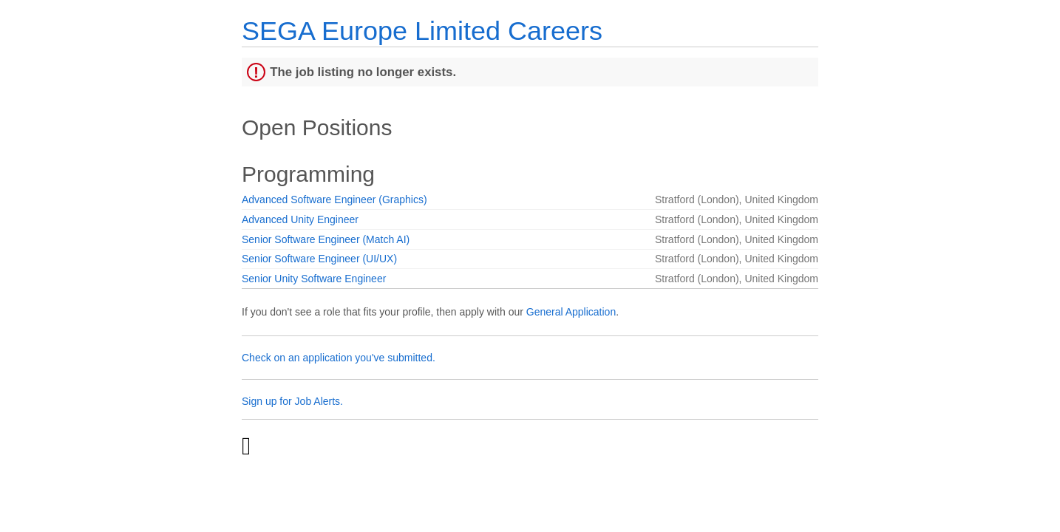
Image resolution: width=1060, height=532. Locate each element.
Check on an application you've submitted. (338, 358)
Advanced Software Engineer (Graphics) (334, 199)
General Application (571, 312)
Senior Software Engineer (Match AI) (326, 239)
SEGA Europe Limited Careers (422, 31)
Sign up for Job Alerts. (292, 401)
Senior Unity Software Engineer (314, 278)
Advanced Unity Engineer (300, 219)
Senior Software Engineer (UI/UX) (319, 259)
